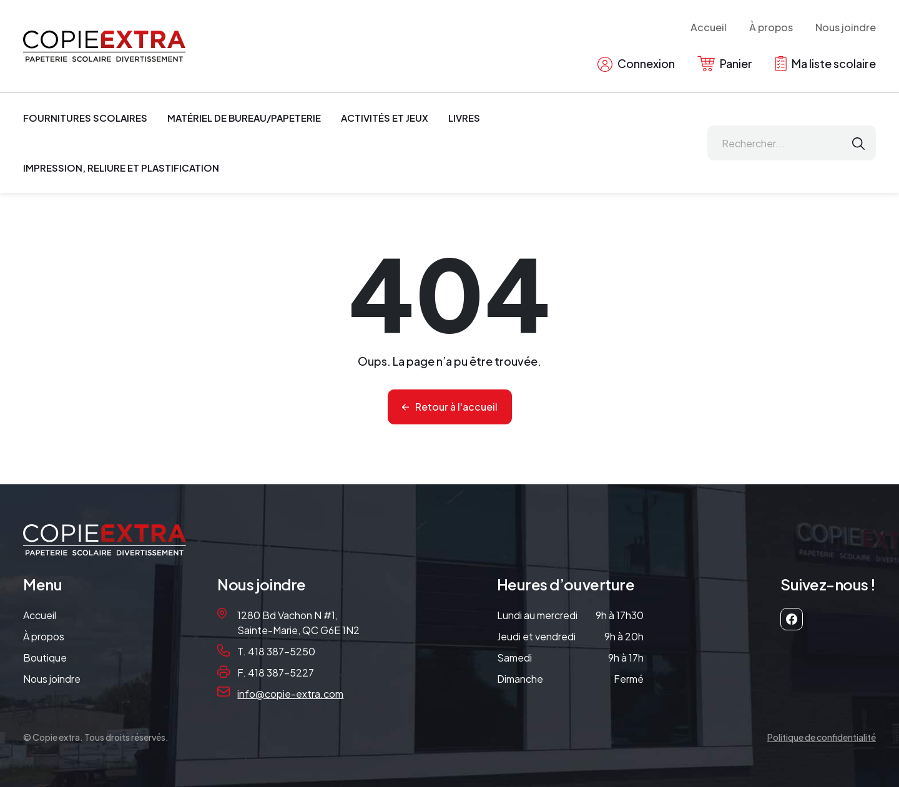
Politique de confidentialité (821, 737)
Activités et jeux (384, 118)
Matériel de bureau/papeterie (244, 118)
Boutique (45, 657)
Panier (724, 64)
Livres (464, 118)
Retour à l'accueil (456, 406)
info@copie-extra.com (290, 693)
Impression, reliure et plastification (121, 168)
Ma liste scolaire (825, 64)
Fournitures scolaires (85, 118)
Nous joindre (845, 27)
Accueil (708, 27)
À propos (771, 27)
